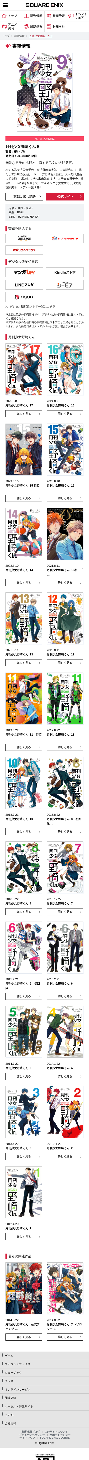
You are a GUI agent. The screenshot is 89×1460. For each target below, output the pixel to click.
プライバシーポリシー (32, 1434)
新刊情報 (19, 35)
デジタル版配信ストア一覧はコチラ (32, 306)
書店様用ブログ (30, 1431)
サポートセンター (60, 1434)
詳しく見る (24, 413)
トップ (6, 35)
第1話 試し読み (24, 196)
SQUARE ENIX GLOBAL (55, 1437)
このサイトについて (56, 1431)
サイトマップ (27, 1437)
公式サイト (65, 196)
